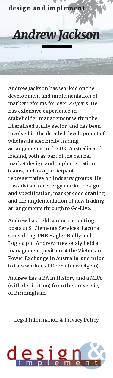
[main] (57, 37)
